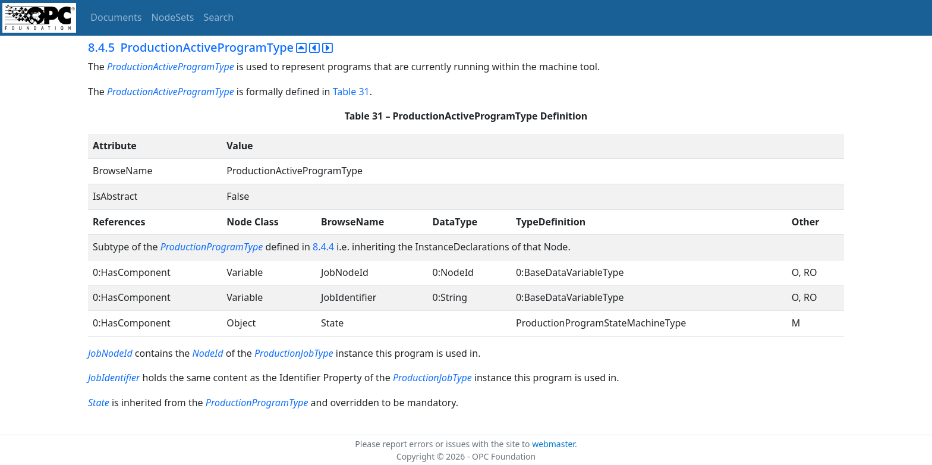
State (98, 402)
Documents (115, 17)
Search (219, 17)
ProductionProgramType (211, 246)
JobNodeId (110, 353)
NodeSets (173, 17)
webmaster (553, 444)
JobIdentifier (114, 377)
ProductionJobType (293, 353)
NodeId (208, 353)
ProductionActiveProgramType (170, 66)
